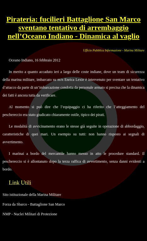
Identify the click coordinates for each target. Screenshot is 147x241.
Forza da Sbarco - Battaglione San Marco (34, 204)
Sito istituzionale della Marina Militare (32, 194)
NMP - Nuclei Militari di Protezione (30, 214)
